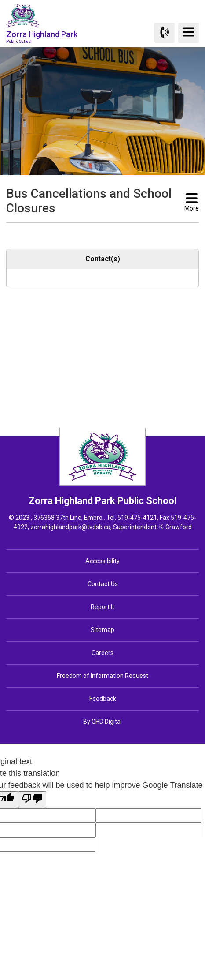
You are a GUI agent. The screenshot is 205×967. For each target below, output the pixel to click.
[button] (88, 230)
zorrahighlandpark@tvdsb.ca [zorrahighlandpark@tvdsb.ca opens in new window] (70, 527)
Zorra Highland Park (41, 36)
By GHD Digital (102, 721)
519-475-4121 (137, 517)
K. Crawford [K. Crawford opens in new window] (175, 527)
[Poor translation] (32, 799)
